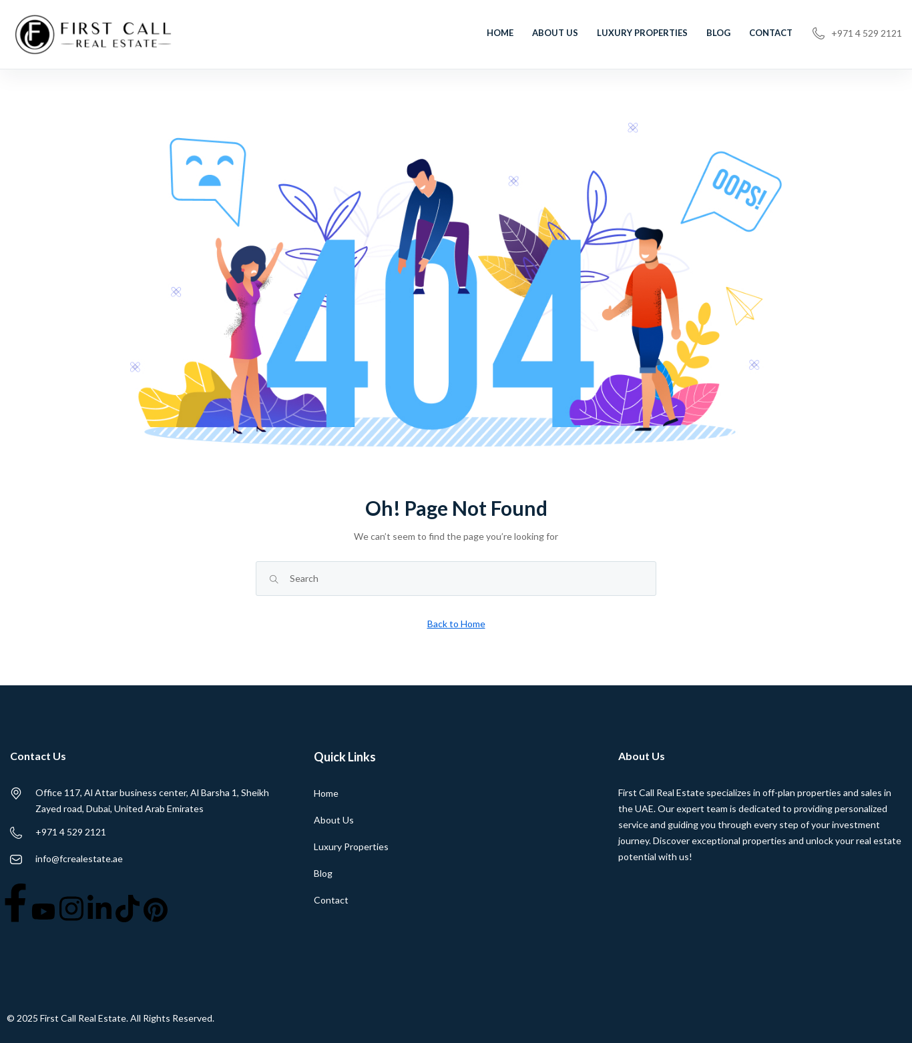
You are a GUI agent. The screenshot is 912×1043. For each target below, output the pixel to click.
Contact (770, 32)
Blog (718, 32)
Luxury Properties (642, 32)
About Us (555, 32)
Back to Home (456, 623)
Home (500, 32)
